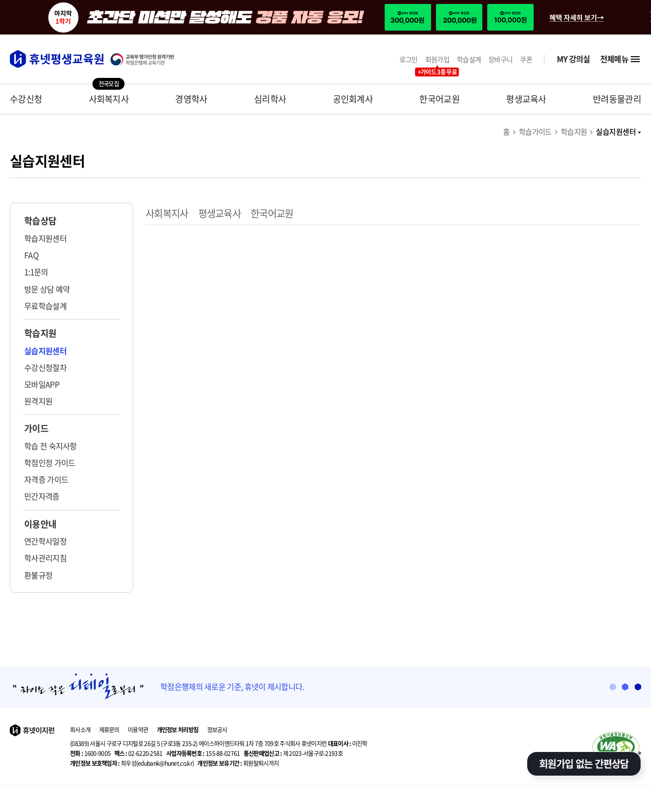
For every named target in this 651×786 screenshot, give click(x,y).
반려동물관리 (617, 99)
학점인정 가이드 (49, 462)
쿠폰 (526, 59)
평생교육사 (526, 99)
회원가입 (437, 59)
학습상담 (40, 220)
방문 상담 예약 (47, 289)
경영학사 (191, 99)
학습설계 (469, 59)
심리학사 (270, 99)
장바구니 (500, 59)
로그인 (408, 59)
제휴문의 (109, 729)
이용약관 (138, 729)
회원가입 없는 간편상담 (584, 763)
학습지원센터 (45, 238)
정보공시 (217, 729)
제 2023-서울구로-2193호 (293, 753)
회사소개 (80, 729)
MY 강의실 (573, 59)
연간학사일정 (45, 541)
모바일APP (41, 384)
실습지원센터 (618, 131)
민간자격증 (42, 496)
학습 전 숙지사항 (50, 446)
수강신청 (26, 99)
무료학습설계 (45, 306)
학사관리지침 (45, 558)
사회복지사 (109, 99)
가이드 (36, 428)
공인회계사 (353, 99)
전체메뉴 (620, 59)
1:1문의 (36, 272)
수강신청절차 (45, 367)
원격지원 (38, 401)
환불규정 (38, 575)
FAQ (31, 255)
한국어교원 (439, 99)
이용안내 (40, 524)
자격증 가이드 (46, 479)
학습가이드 (535, 131)
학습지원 (574, 131)
